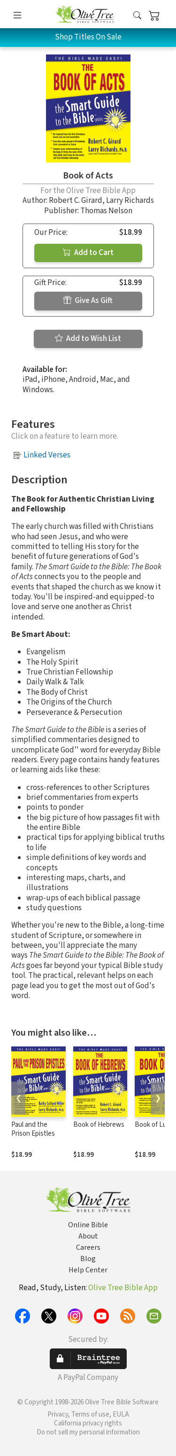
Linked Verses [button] (46, 455)
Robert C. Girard (75, 200)
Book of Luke (154, 1125)
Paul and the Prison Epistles (33, 1129)
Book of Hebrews (98, 1125)
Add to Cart (88, 252)
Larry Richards (130, 200)
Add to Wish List (88, 338)
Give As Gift (88, 300)
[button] (137, 16)
